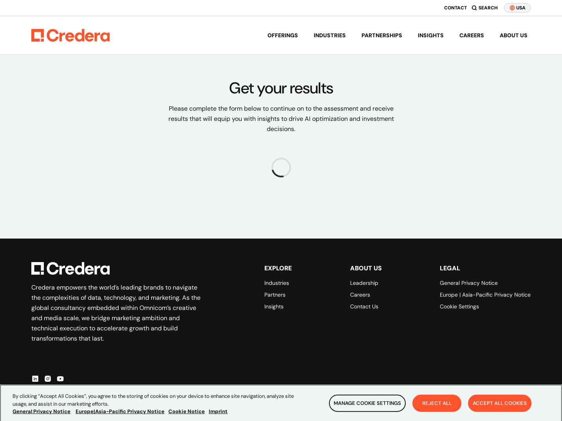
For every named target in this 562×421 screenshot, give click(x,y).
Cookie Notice (186, 415)
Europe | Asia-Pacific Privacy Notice (485, 294)
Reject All (437, 408)
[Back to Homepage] (70, 35)
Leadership (364, 282)
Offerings (282, 35)
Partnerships (381, 35)
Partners (275, 294)
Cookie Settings (459, 306)
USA (517, 8)
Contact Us (364, 306)
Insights (431, 35)
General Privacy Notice (469, 282)
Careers (471, 35)
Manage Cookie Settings (367, 408)
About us (514, 35)
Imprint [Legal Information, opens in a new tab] (218, 415)
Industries (330, 35)
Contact (455, 8)
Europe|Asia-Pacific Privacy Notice (120, 415)
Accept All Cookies (500, 408)
